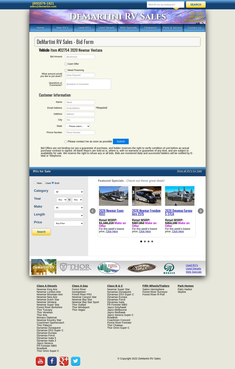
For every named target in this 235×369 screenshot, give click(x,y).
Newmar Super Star (48, 304)
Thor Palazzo (44, 325)
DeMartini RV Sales (117, 16)
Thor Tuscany (44, 309)
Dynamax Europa (47, 332)
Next (201, 211)
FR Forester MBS (47, 345)
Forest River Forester (119, 322)
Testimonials (197, 13)
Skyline (182, 291)
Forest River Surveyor (154, 291)
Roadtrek (42, 348)
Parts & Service (172, 27)
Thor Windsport (81, 307)
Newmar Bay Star (82, 299)
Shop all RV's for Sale (189, 171)
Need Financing (74, 70)
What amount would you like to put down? (51, 75)
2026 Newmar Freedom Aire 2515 (146, 212)
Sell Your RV (196, 16)
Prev (93, 211)
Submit (121, 141)
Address (58, 114)
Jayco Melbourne (117, 309)
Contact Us (194, 27)
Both (57, 183)
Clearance (150, 27)
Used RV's (84, 27)
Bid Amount (56, 57)
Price (38, 222)
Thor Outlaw (79, 304)
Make (38, 206)
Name (59, 102)
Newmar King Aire (47, 289)
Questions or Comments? (55, 84)
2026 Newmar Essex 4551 (111, 212)
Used (48, 183)
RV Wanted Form (194, 20)
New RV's (62, 27)
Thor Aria (42, 314)
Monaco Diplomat (47, 317)
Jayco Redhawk (116, 312)
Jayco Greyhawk (116, 307)
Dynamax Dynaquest (49, 327)
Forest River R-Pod (153, 294)
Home (40, 27)
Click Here (112, 231)
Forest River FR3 (82, 294)
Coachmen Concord (118, 320)
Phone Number (54, 132)
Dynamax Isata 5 (46, 338)
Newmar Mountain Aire (50, 294)
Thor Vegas (78, 309)
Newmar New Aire (47, 297)
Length (39, 214)
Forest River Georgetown (79, 290)
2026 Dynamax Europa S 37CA (178, 212)
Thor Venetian (45, 312)
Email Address (54, 108)
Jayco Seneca (45, 343)
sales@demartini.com (43, 6)
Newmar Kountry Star (49, 320)
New (39, 183)
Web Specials (128, 27)
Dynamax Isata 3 (46, 340)
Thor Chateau (115, 325)
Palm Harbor (185, 289)
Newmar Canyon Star (84, 297)
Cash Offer (72, 64)
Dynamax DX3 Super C (50, 330)
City (60, 120)
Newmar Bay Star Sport (85, 302)
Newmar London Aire (49, 291)
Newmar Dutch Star (48, 299)
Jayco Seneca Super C (120, 314)
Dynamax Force (46, 335)
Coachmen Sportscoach (50, 322)
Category (41, 191)
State (59, 126)
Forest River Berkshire (49, 307)
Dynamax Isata (115, 302)
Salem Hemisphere (153, 289)
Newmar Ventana (46, 302)
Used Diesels (106, 27)
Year (37, 198)
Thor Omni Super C (48, 350)
